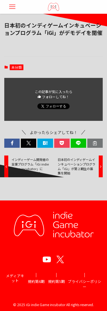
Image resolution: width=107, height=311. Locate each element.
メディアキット (15, 278)
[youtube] (47, 259)
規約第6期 (36, 281)
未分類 (16, 67)
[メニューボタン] (12, 7)
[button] (12, 143)
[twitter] (60, 259)
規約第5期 (56, 281)
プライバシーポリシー (84, 284)
